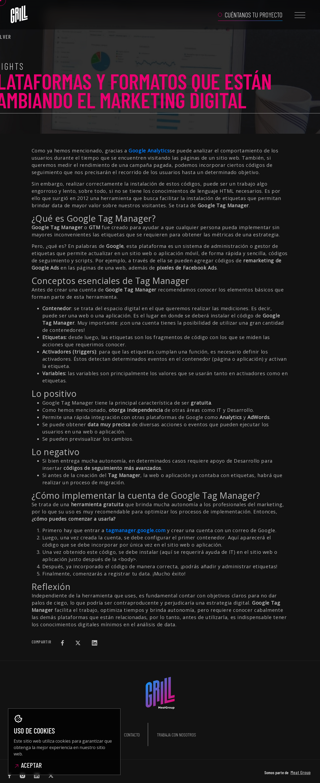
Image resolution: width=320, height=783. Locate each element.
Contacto (132, 727)
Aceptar (28, 765)
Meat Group (301, 758)
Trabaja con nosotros (176, 727)
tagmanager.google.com (135, 530)
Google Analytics (149, 150)
